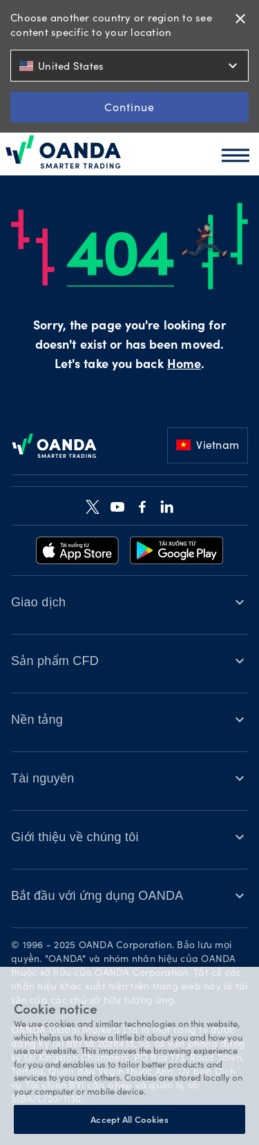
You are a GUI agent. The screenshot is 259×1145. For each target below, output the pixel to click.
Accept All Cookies (129, 1119)
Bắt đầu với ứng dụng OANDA (97, 896)
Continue (129, 106)
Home (184, 365)
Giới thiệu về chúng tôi (75, 837)
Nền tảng (37, 720)
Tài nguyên (43, 778)
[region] (129, 1056)
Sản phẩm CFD (55, 661)
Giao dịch (38, 602)
